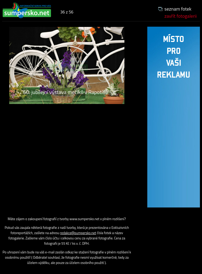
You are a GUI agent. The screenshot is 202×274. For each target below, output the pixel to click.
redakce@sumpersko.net (78, 232)
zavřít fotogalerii (180, 16)
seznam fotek (177, 8)
